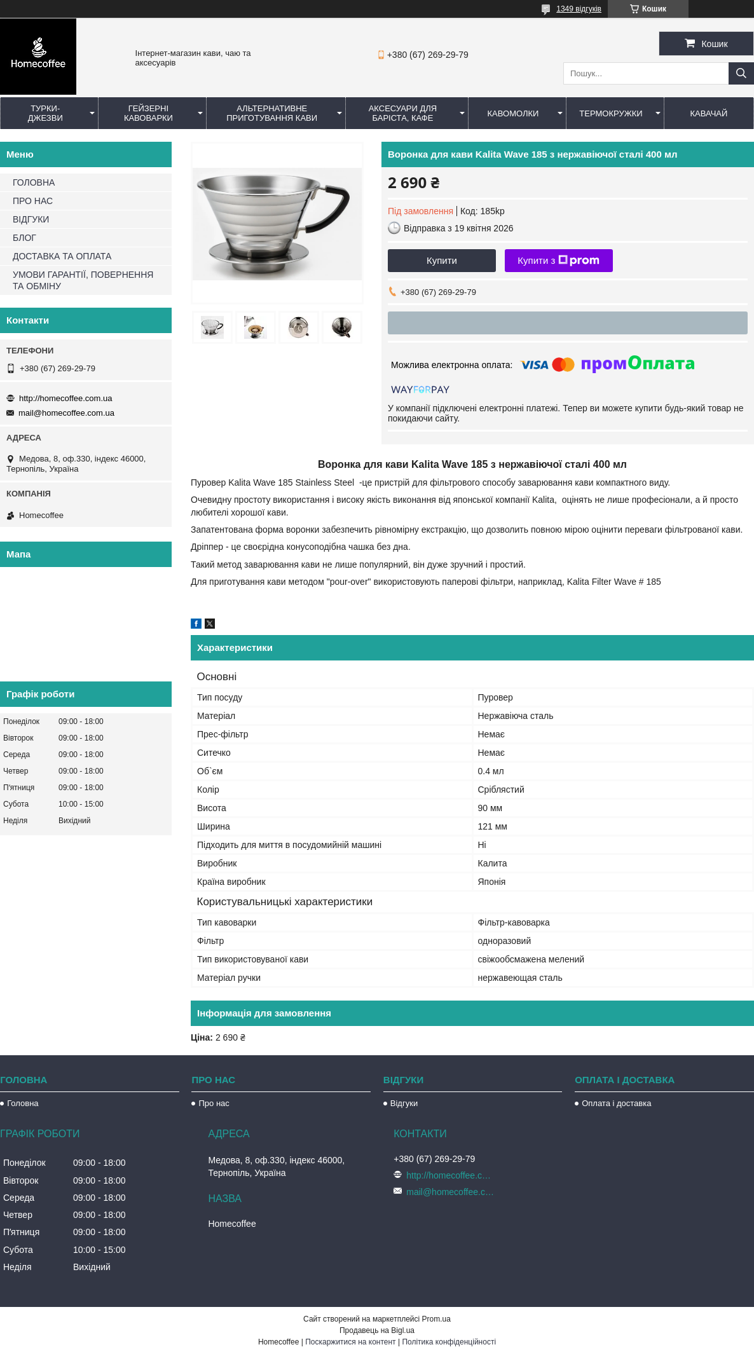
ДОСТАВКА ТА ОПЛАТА (62, 256)
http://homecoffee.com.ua (65, 398)
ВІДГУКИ (31, 219)
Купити (442, 260)
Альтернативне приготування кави (271, 113)
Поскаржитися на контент (350, 1341)
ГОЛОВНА (34, 182)
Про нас (213, 1103)
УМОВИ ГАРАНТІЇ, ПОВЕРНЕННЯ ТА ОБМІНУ (83, 280)
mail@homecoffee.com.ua (66, 413)
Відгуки (404, 1103)
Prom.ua (436, 1319)
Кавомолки (513, 113)
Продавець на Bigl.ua (377, 1330)
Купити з (559, 260)
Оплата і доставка (616, 1103)
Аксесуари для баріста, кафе (403, 113)
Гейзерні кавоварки (148, 113)
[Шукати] (741, 73)
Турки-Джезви (45, 113)
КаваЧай (709, 113)
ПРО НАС (33, 201)
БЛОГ (24, 238)
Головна (22, 1103)
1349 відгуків (578, 8)
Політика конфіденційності (449, 1341)
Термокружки (610, 113)
